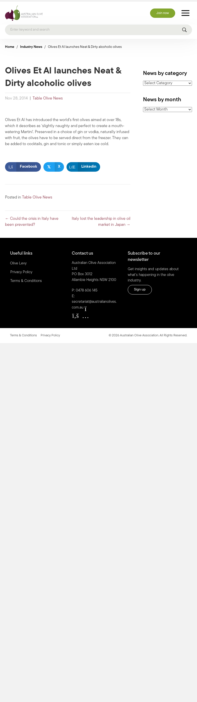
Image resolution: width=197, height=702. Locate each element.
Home (9, 45)
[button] (76, 314)
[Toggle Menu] (185, 11)
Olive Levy (18, 262)
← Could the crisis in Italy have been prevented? (31, 220)
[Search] (98, 28)
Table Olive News (48, 97)
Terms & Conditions (26, 279)
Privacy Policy (21, 271)
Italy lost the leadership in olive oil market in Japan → (101, 220)
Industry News (31, 45)
